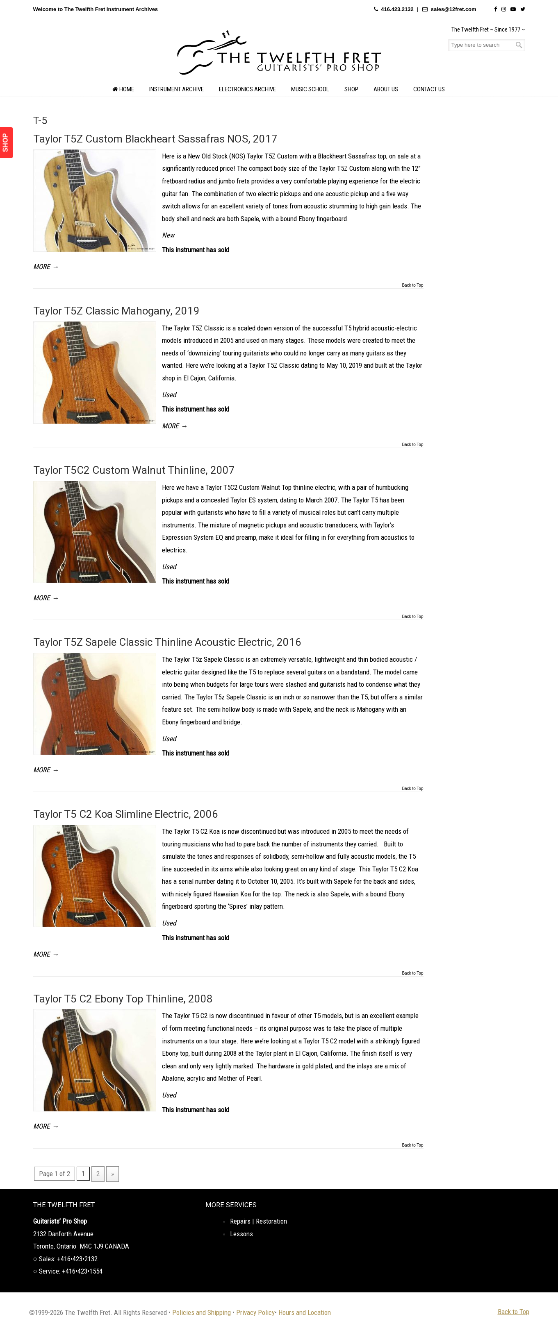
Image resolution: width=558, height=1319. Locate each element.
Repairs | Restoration (258, 1221)
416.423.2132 (397, 9)
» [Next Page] (112, 1174)
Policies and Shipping (201, 1312)
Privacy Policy (255, 1312)
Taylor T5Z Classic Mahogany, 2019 (116, 311)
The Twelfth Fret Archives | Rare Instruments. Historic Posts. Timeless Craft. (279, 55)
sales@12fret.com (453, 9)
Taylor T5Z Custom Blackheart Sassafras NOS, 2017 (155, 139)
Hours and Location (304, 1312)
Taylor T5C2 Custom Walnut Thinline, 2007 (134, 470)
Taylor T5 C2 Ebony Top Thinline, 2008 (123, 999)
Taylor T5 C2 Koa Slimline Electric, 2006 (125, 814)
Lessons (241, 1234)
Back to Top (412, 285)
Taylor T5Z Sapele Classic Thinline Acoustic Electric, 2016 (167, 642)
